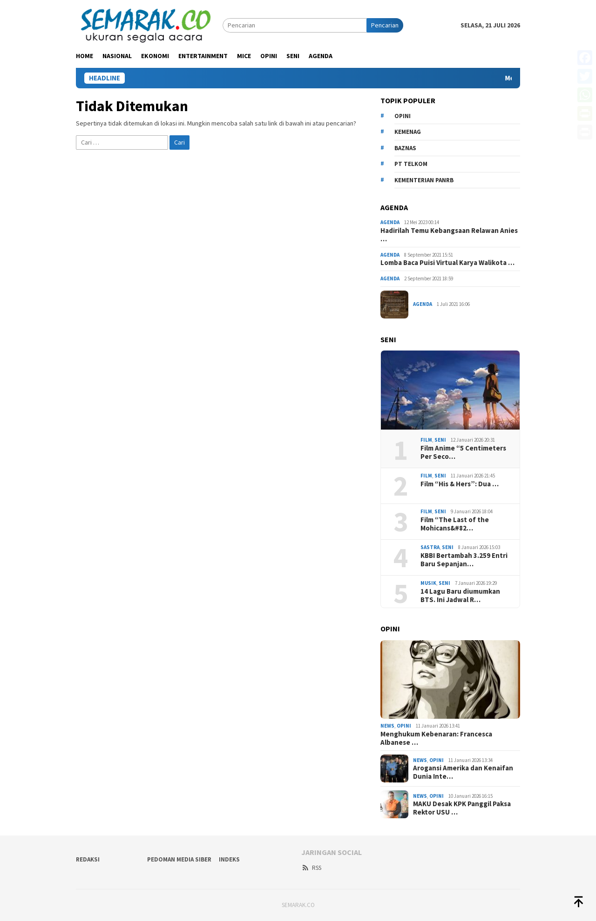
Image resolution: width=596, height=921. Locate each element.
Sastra (430, 547)
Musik (428, 583)
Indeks (229, 859)
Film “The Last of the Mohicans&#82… (454, 524)
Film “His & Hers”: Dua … (459, 484)
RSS (311, 868)
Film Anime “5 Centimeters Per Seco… (463, 452)
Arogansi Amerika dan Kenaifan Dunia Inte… (463, 772)
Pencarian (385, 25)
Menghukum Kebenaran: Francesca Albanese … (436, 738)
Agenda (390, 222)
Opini (404, 725)
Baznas (405, 148)
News (387, 725)
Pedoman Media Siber (179, 859)
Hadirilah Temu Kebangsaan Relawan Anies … (449, 234)
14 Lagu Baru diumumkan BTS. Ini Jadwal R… (460, 595)
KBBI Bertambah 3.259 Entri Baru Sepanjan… (464, 559)
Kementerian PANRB (424, 180)
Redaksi (88, 859)
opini (402, 116)
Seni (440, 440)
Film (426, 440)
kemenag (407, 132)
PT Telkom (410, 164)
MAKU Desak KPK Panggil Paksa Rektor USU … (462, 808)
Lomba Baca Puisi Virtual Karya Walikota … (447, 262)
